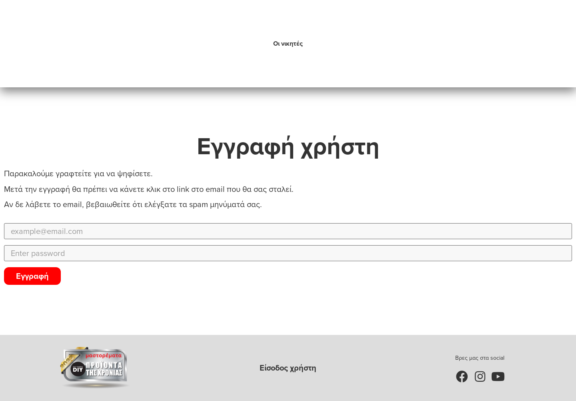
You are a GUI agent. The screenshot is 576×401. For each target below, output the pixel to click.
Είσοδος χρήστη (288, 368)
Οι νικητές (288, 43)
